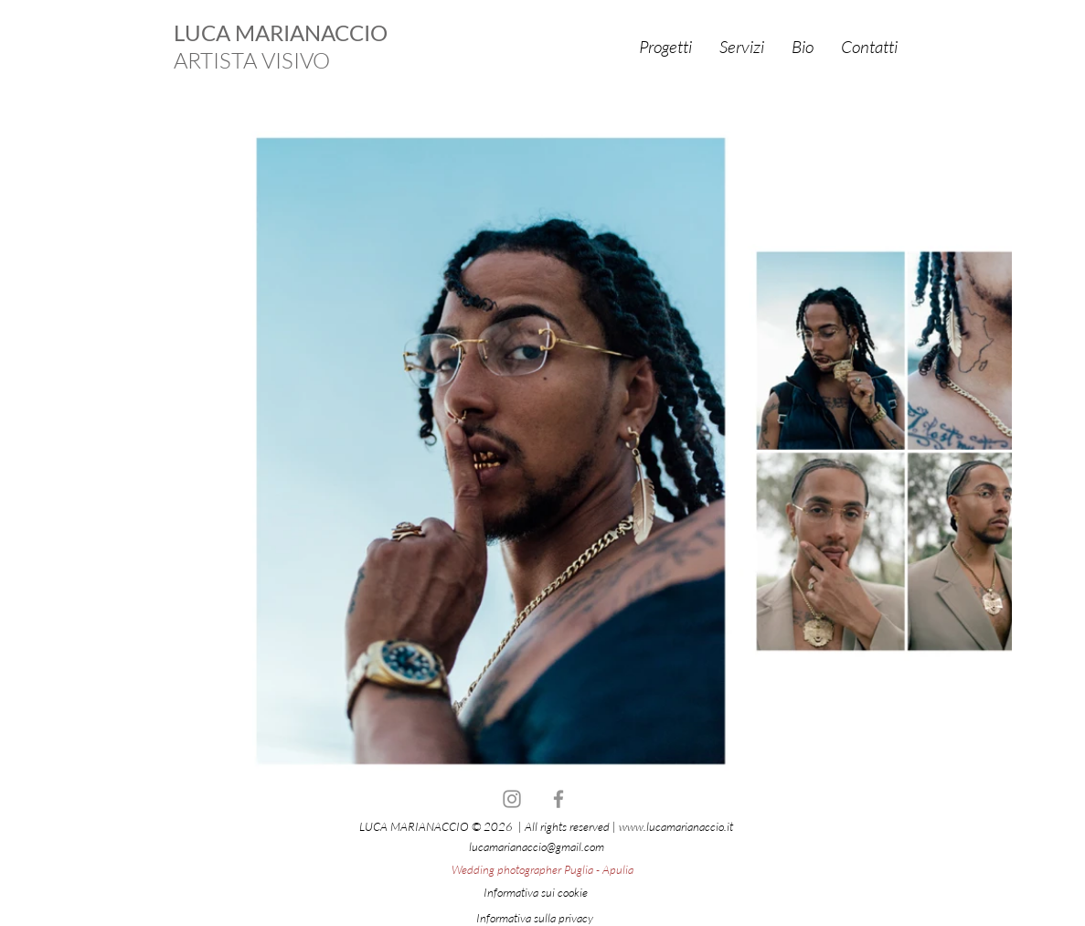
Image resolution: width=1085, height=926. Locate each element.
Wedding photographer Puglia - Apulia (542, 869)
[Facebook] (558, 799)
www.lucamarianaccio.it (676, 826)
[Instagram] (512, 799)
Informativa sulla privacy (534, 917)
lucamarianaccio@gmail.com (536, 846)
